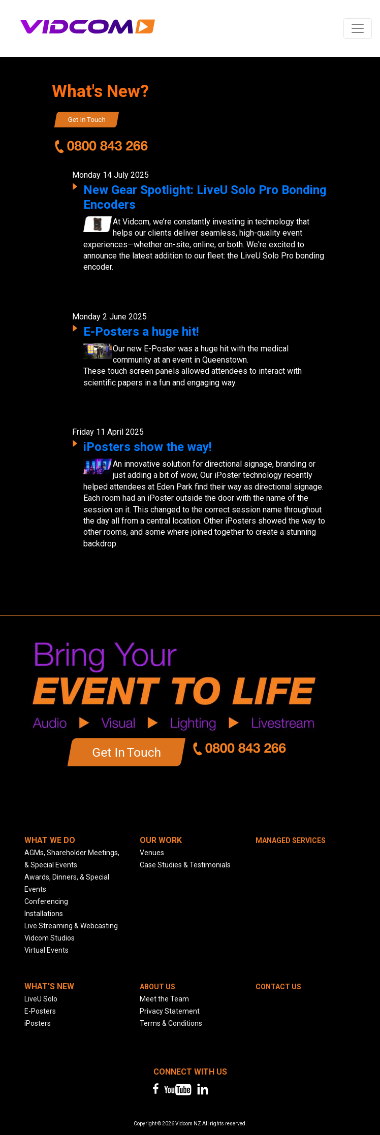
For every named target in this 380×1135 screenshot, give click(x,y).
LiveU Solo (40, 999)
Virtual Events (46, 950)
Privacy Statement (170, 1011)
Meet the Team (164, 999)
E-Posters (40, 1011)
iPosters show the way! (147, 447)
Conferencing (46, 901)
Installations (43, 914)
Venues (152, 853)
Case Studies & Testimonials (185, 865)
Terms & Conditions (171, 1023)
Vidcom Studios (49, 938)
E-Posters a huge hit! (141, 332)
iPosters (37, 1023)
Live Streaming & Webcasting (71, 926)
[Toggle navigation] (357, 28)
